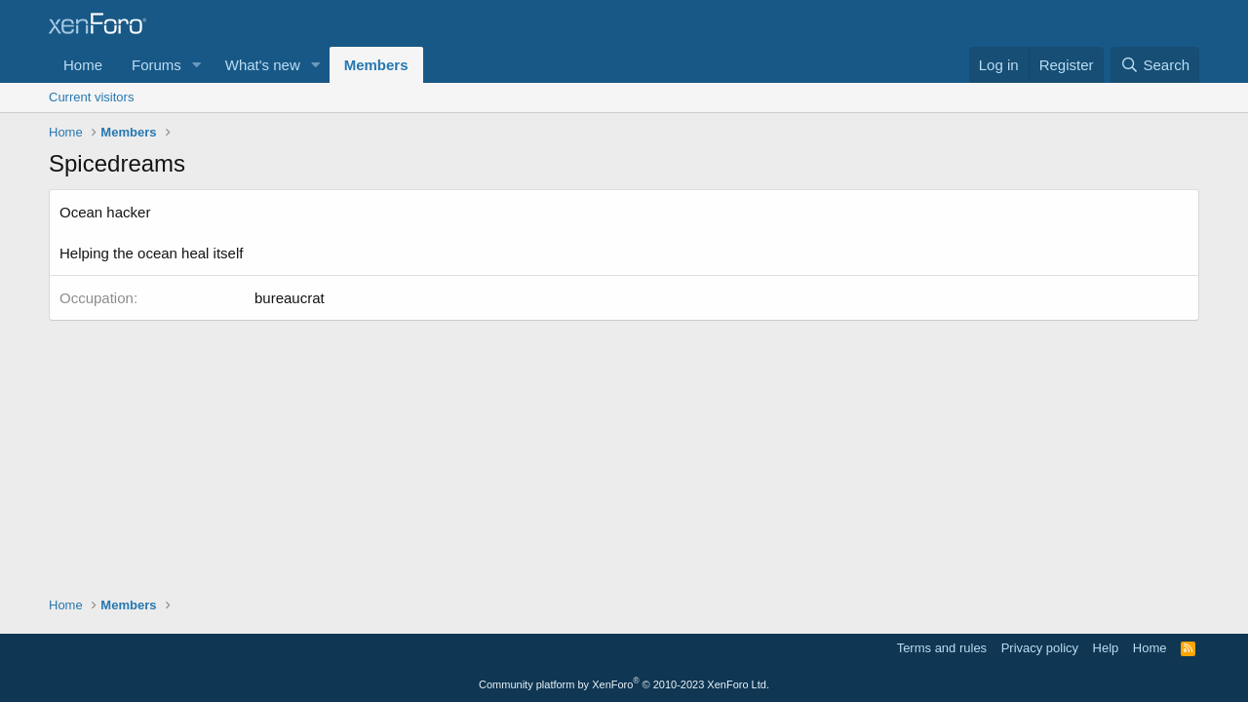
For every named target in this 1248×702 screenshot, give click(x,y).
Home (82, 65)
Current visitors (91, 97)
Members (376, 65)
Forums (156, 65)
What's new (262, 65)
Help (1106, 648)
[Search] (1155, 65)
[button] (197, 65)
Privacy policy (1039, 648)
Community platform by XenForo (624, 684)
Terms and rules (942, 648)
